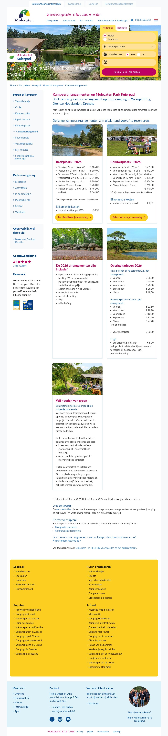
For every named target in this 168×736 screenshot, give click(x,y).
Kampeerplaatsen (97, 589)
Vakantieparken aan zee (27, 618)
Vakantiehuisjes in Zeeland (29, 644)
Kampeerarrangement (27, 131)
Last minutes (86, 20)
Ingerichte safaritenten (100, 580)
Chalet (18, 107)
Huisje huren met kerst (100, 658)
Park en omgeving (24, 175)
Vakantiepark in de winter (101, 662)
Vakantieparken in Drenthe (29, 627)
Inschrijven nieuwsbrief (63, 711)
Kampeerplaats (22, 125)
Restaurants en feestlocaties (119, 3)
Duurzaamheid (22, 698)
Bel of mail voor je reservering (73, 217)
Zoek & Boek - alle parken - (127, 71)
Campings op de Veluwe (28, 636)
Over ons (19, 693)
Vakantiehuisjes (96, 571)
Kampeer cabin (22, 113)
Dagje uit (93, 3)
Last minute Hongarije (100, 667)
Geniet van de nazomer (100, 644)
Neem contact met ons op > (67, 540)
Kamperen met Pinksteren (102, 623)
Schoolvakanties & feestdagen (113, 20)
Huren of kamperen (25, 94)
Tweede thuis (74, 3)
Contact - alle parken (62, 707)
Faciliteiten (20, 181)
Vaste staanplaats (24, 143)
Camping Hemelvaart (99, 618)
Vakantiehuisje (22, 101)
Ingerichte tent (22, 119)
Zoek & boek (69, 20)
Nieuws (18, 702)
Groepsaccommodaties (100, 597)
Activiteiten (21, 187)
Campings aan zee (25, 623)
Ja (143, 54)
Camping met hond (25, 614)
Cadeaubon (21, 575)
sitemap (116, 731)
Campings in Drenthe (26, 649)
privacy (80, 731)
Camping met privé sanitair (29, 640)
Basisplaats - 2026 (69, 162)
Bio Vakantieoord (24, 589)
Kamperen (112, 39)
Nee (133, 54)
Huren (111, 35)
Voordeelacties (23, 571)
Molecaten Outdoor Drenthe (25, 240)
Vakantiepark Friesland (27, 653)
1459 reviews (20, 265)
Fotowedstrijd (22, 706)
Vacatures (20, 212)
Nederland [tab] (108, 27)
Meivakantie (95, 614)
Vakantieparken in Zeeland (29, 631)
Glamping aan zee (97, 640)
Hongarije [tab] (122, 27)
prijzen (90, 731)
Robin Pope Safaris (25, 584)
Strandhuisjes (95, 584)
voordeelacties (63, 509)
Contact (19, 206)
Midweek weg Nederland (28, 609)
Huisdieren (21, 580)
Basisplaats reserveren (66, 527)
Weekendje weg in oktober (102, 649)
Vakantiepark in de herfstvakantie (105, 653)
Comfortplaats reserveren (68, 530)
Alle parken (52, 20)
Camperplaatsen (97, 593)
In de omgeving (23, 193)
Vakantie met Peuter (99, 631)
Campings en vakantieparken (46, 3)
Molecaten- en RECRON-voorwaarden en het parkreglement (105, 547)
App (17, 711)
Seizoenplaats (22, 137)
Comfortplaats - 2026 (125, 162)
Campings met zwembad (101, 636)
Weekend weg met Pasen (101, 609)
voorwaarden (103, 731)
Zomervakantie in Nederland (103, 627)
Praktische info (22, 200)
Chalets (92, 575)
